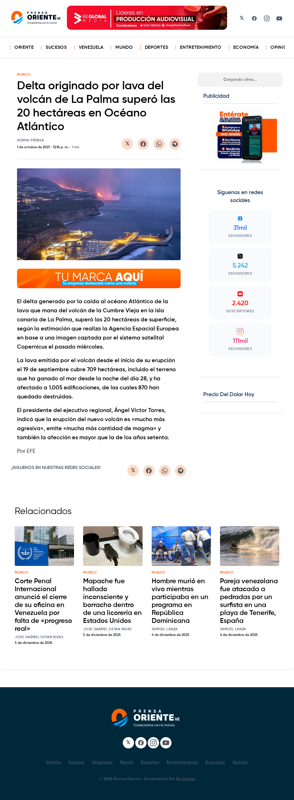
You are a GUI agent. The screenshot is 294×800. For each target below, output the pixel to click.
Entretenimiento (200, 47)
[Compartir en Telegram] (175, 144)
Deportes (156, 47)
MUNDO (24, 75)
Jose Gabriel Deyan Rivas (39, 637)
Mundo (124, 47)
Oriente (24, 47)
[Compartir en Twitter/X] (127, 144)
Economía (246, 47)
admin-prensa (30, 140)
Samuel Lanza (165, 629)
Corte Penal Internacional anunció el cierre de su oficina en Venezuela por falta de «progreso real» (43, 605)
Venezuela (91, 47)
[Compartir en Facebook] (143, 144)
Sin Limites (185, 779)
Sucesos (56, 47)
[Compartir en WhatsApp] (159, 144)
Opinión (280, 47)
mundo (22, 572)
